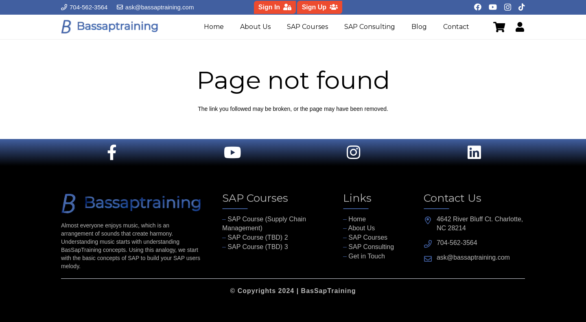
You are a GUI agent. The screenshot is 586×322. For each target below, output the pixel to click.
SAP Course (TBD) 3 (257, 246)
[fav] (110, 27)
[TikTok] (521, 7)
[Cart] (498, 27)
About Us (361, 228)
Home (357, 219)
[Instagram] (507, 7)
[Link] (518, 26)
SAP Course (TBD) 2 (257, 237)
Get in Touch (366, 256)
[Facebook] (477, 7)
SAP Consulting (371, 246)
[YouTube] (493, 7)
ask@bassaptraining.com (473, 257)
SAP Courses (367, 237)
